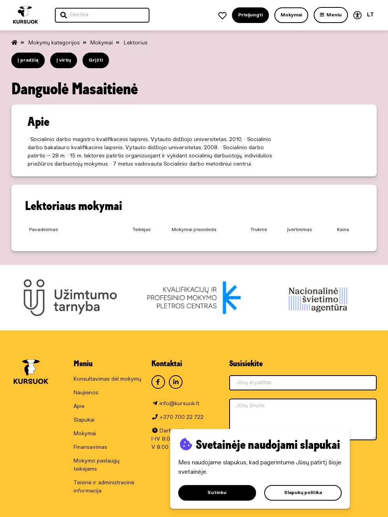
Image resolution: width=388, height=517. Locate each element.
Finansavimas (90, 447)
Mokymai (102, 43)
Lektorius (135, 43)
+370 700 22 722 (182, 417)
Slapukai (84, 420)
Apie (79, 406)
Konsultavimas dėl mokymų (107, 379)
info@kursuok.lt (179, 404)
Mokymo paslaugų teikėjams (96, 465)
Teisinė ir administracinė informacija (104, 487)
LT (370, 15)
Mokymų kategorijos (54, 43)
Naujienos (86, 393)
